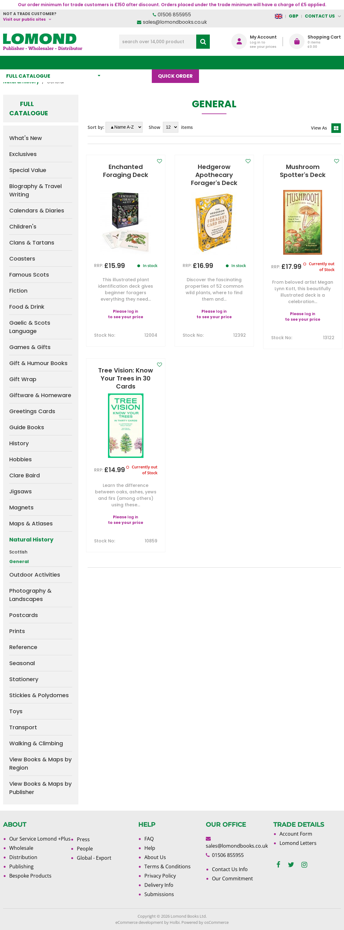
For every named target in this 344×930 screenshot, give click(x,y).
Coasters (22, 258)
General (19, 561)
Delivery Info (158, 885)
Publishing (21, 866)
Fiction (18, 290)
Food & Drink (26, 307)
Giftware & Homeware (40, 395)
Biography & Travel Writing (35, 190)
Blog (215, 62)
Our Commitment (232, 878)
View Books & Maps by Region (40, 763)
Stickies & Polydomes (39, 695)
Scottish (18, 552)
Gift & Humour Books (38, 363)
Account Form (296, 833)
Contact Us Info (230, 869)
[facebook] (278, 865)
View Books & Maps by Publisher (40, 788)
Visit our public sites (24, 19)
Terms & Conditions (167, 866)
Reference (23, 647)
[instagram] (304, 865)
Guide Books (26, 427)
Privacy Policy (160, 875)
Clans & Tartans (31, 242)
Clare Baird (24, 475)
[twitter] (291, 865)
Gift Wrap (22, 379)
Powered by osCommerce (205, 922)
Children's (22, 226)
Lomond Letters (298, 843)
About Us (247, 62)
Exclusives (23, 154)
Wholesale (21, 848)
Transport (23, 727)
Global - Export (94, 857)
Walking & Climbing (36, 743)
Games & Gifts (30, 347)
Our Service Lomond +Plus (40, 838)
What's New (132, 62)
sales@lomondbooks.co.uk (175, 22)
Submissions (159, 894)
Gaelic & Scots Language (29, 327)
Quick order (178, 62)
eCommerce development (139, 922)
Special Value (27, 170)
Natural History (31, 539)
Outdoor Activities (34, 574)
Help (149, 848)
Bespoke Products (30, 875)
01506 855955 (174, 14)
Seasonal (22, 663)
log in (132, 311)
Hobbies (20, 459)
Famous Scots (29, 274)
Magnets (21, 507)
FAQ (149, 838)
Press (83, 839)
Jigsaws (20, 491)
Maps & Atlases (31, 523)
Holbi (175, 922)
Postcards (23, 615)
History (19, 443)
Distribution (23, 857)
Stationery (23, 679)
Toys (16, 711)
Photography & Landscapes (30, 595)
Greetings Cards (32, 411)
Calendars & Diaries (36, 210)
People (85, 848)
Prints (17, 631)
